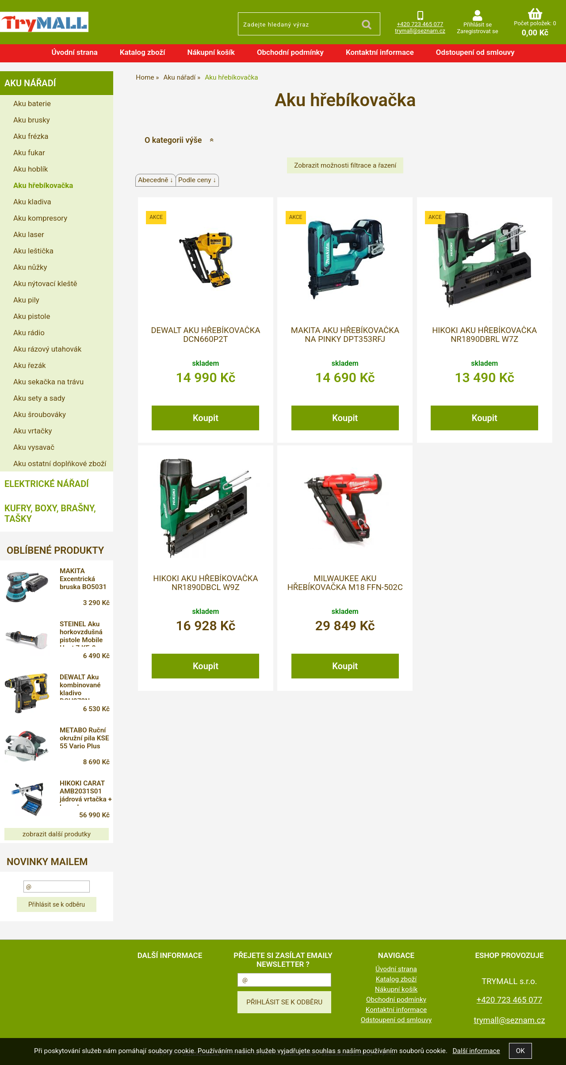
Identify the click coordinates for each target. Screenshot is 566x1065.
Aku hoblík (30, 169)
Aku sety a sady (39, 398)
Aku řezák (29, 365)
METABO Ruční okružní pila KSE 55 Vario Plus (85, 738)
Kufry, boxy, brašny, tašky (50, 513)
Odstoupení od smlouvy (475, 52)
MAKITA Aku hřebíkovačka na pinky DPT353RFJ (345, 335)
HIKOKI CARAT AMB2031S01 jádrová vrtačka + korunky (86, 792)
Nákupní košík (211, 52)
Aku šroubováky (39, 414)
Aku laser (28, 234)
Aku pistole (31, 316)
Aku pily (26, 299)
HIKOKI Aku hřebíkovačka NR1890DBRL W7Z (484, 335)
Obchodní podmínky (290, 52)
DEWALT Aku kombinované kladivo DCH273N (80, 686)
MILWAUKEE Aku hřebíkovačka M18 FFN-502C (345, 583)
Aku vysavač (33, 447)
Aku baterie (32, 103)
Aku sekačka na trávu (48, 381)
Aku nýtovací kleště (45, 283)
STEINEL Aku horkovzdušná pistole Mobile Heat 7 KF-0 (81, 633)
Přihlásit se (477, 24)
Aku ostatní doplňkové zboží (59, 463)
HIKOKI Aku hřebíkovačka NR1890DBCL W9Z (205, 583)
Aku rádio (29, 332)
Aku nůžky (30, 267)
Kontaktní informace (380, 52)
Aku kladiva (32, 201)
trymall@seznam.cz (420, 30)
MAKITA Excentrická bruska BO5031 (83, 579)
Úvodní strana (74, 52)
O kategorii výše (173, 140)
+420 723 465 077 (420, 24)
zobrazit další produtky (57, 834)
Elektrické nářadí (46, 484)
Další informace (476, 1051)
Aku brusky (31, 119)
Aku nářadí (30, 83)
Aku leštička (33, 250)
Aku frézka (31, 136)
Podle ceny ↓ (197, 180)
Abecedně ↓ (155, 180)
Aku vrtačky (32, 430)
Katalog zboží (142, 52)
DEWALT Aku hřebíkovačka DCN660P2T (205, 335)
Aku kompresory (40, 218)
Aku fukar (29, 152)
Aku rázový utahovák (47, 349)
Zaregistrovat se (477, 31)
